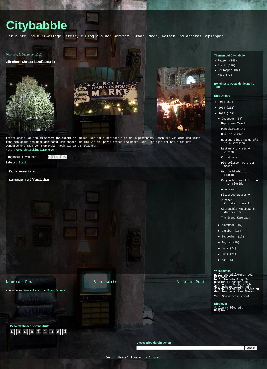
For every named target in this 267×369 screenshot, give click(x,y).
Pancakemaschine (233, 129)
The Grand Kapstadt (235, 218)
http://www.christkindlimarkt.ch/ (31, 150)
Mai (225, 260)
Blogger (154, 358)
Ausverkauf (229, 189)
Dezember (229, 119)
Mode (221, 75)
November (229, 225)
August (227, 242)
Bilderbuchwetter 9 (235, 195)
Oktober (228, 231)
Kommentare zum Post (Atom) (44, 291)
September (230, 237)
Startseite (106, 282)
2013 (223, 108)
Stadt (23, 163)
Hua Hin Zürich (232, 134)
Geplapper (225, 70)
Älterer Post (191, 282)
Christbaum (229, 157)
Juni (226, 254)
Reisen (222, 61)
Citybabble (36, 25)
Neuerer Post (20, 282)
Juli (226, 248)
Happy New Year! (233, 124)
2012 (223, 114)
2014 (223, 102)
